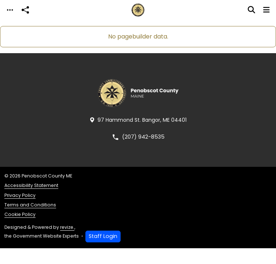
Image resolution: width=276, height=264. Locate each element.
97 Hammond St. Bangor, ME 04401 (138, 120)
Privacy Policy (20, 195)
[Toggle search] (251, 10)
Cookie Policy (20, 214)
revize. (67, 227)
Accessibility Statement (31, 185)
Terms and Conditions (30, 205)
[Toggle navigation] (10, 10)
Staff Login (103, 236)
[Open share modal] (25, 10)
